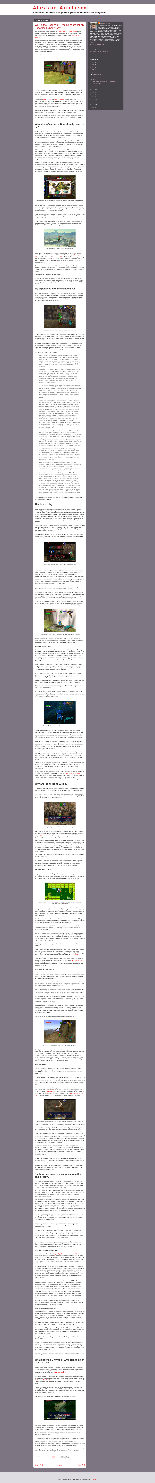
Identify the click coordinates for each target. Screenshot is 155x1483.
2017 (93, 89)
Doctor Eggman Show (59, 1372)
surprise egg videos (40, 835)
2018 (93, 87)
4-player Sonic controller (73, 773)
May (94, 79)
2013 (93, 99)
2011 (93, 104)
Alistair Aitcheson (59, 8)
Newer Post (39, 1465)
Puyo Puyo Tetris (63, 1254)
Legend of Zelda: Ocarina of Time (67, 31)
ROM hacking (47, 99)
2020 (93, 70)
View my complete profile (97, 44)
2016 (93, 92)
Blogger (95, 1479)
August (95, 77)
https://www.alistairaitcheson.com (99, 51)
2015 (93, 94)
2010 (93, 107)
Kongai (55, 1254)
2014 (93, 97)
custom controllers (59, 99)
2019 (93, 72)
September (96, 74)
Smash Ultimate (74, 1254)
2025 (93, 62)
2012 (93, 102)
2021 (93, 67)
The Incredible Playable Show (43, 1380)
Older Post (81, 1465)
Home (60, 1465)
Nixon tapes (74, 954)
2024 (93, 65)
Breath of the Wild (57, 257)
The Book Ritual (50, 1091)
